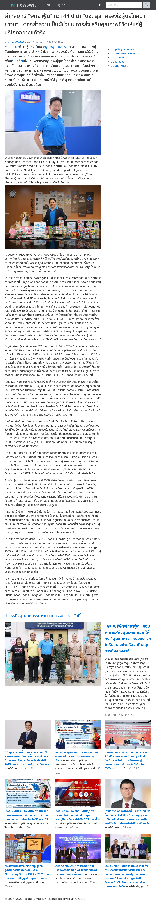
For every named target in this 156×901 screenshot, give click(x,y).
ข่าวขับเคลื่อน (118, 62)
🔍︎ (146, 5)
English (60, 5)
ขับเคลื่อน (18, 61)
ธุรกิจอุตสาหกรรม (56, 47)
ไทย (48, 5)
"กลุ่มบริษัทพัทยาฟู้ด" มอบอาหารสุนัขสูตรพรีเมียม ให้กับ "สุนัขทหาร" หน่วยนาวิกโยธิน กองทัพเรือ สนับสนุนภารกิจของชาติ (128, 638)
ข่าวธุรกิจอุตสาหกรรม (122, 49)
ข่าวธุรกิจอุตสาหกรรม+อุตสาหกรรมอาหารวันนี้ (42, 616)
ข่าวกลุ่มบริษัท (118, 58)
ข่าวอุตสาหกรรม (119, 66)
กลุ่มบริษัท (12, 47)
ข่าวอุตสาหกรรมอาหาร (123, 53)
